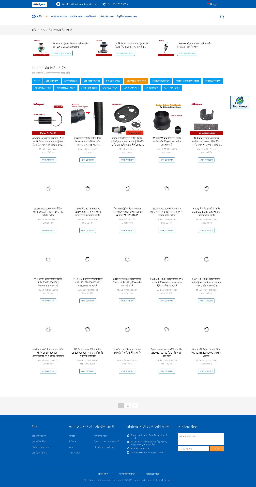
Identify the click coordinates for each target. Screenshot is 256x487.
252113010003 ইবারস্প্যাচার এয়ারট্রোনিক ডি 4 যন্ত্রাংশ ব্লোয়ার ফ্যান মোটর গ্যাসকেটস (206, 282)
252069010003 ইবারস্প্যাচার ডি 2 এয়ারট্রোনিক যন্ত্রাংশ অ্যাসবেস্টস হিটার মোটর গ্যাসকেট (166, 282)
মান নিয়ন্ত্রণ (90, 16)
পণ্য (46, 16)
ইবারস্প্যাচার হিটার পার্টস (60, 29)
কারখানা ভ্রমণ (76, 16)
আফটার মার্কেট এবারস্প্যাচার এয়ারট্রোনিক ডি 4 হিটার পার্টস (127, 351)
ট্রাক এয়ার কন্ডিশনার (92, 80)
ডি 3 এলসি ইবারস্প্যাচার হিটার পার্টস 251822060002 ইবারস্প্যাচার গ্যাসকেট (48, 282)
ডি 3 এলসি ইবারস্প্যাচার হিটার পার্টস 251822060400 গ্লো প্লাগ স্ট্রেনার (206, 353)
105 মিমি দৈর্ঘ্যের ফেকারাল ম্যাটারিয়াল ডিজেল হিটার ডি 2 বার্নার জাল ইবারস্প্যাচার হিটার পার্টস (206, 143)
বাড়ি (37, 16)
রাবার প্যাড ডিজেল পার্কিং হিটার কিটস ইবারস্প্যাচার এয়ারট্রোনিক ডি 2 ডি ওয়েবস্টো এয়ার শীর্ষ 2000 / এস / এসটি (127, 143)
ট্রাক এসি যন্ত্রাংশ (52, 80)
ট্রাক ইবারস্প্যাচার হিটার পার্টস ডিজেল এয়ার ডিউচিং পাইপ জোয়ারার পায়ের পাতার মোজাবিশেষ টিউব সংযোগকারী (87, 143)
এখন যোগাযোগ (48, 159)
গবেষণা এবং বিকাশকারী (104, 447)
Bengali (214, 4)
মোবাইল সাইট (152, 474)
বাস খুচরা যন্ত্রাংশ (151, 87)
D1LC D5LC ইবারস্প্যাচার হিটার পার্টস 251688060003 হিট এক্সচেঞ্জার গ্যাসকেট (88, 282)
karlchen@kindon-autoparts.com (79, 4)
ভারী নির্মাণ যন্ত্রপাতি (172, 87)
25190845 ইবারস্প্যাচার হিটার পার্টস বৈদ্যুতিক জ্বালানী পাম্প (194, 45)
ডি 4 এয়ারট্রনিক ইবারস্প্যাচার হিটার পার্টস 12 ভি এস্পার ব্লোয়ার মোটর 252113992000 (127, 212)
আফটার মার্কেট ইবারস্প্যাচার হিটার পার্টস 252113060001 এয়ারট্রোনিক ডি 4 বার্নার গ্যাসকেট (48, 353)
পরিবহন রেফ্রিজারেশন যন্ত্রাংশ (187, 80)
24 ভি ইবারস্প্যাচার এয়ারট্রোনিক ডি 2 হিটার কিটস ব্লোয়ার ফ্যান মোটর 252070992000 (132, 47)
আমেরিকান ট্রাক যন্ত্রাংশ (66, 87)
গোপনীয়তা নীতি (127, 474)
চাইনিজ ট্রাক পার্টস (110, 87)
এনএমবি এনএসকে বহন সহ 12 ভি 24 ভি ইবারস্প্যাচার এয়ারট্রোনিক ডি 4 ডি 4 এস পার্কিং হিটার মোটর (48, 141)
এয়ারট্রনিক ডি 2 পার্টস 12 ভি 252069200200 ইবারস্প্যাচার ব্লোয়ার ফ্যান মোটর (206, 212)
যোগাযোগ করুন (106, 16)
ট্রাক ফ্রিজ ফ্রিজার (113, 80)
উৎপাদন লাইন (100, 435)
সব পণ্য (37, 80)
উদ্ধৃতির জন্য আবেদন (127, 16)
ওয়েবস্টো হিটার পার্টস (160, 80)
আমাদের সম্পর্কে (59, 16)
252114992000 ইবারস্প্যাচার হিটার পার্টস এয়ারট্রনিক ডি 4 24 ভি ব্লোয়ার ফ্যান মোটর (166, 212)
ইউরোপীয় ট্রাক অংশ (43, 87)
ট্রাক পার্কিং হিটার (70, 80)
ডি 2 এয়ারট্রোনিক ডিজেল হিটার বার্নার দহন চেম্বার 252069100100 (71, 45)
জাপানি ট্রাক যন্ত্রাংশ (212, 80)
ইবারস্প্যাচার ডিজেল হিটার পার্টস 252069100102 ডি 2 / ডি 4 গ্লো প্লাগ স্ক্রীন (166, 353)
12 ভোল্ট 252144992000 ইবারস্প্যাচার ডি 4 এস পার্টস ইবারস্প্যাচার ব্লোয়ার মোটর (88, 212)
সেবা (71, 447)
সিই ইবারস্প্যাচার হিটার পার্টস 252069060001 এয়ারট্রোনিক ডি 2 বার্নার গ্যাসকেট (87, 353)
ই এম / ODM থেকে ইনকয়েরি (107, 441)
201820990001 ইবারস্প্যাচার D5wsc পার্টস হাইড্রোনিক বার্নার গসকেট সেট (127, 282)
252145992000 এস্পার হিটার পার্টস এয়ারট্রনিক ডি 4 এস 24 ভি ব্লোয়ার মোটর (48, 212)
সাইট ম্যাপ (103, 474)
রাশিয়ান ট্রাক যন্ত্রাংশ (89, 87)
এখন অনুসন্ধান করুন (62, 53)
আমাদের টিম (74, 452)
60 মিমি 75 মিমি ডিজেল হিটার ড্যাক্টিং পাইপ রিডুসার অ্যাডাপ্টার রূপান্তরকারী (167, 141)
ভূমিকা (72, 435)
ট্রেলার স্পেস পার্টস (131, 87)
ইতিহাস (72, 441)
